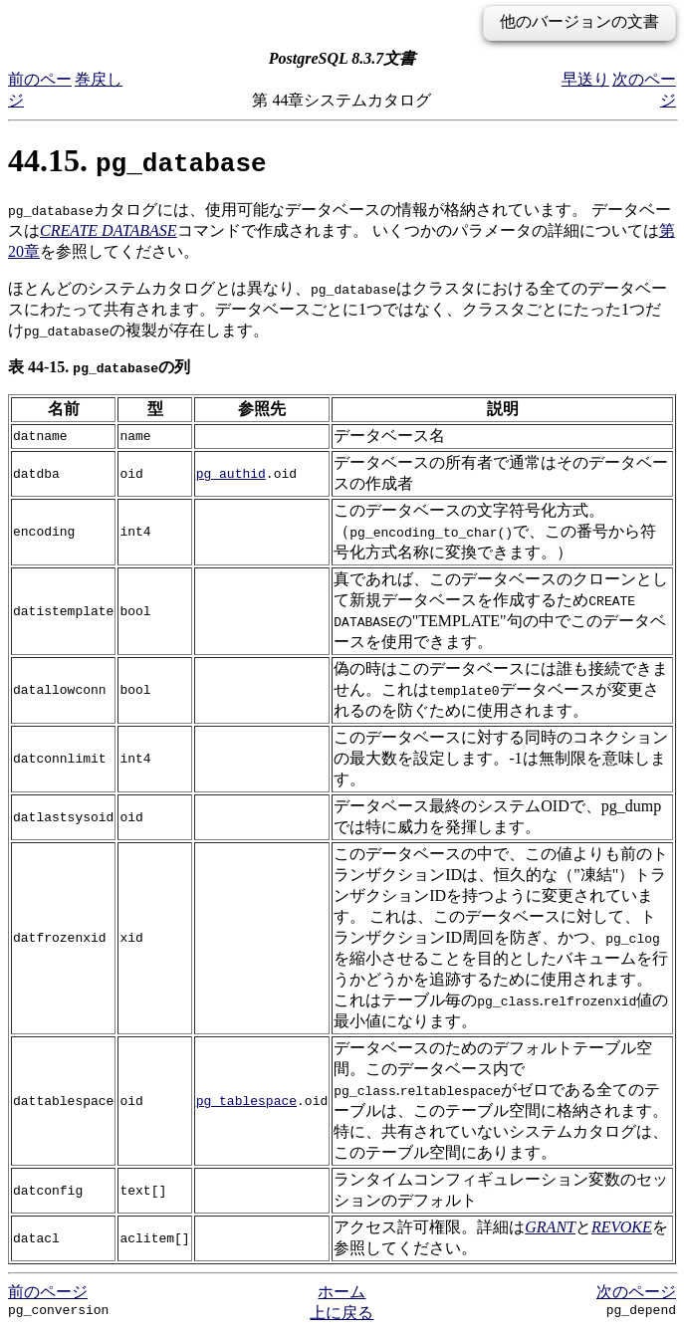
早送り (585, 79)
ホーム (341, 1291)
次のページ (636, 1291)
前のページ (48, 1291)
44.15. (137, 160)
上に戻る (341, 1312)
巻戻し (98, 79)
